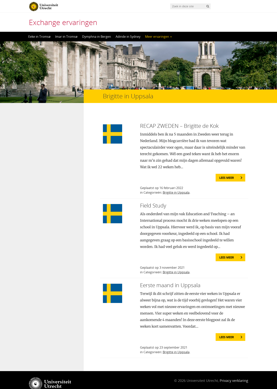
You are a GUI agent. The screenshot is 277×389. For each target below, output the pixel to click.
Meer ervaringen (158, 36)
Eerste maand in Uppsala (170, 277)
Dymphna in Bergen (96, 36)
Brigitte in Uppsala (176, 185)
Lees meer (226, 170)
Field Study (153, 197)
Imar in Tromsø (66, 36)
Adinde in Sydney (128, 36)
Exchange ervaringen (63, 22)
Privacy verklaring (234, 373)
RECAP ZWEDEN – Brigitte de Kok (179, 118)
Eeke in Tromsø (39, 36)
